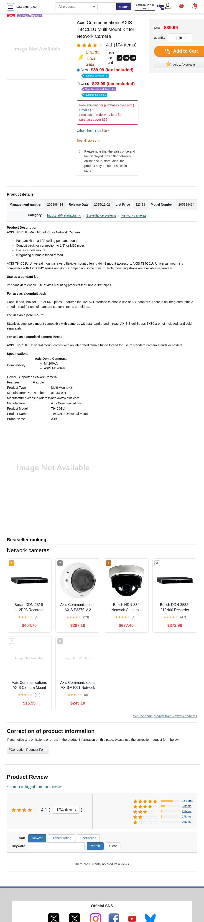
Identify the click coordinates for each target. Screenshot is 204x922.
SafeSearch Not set (145, 6)
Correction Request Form (27, 749)
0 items (186, 821)
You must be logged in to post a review (34, 787)
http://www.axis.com (65, 398)
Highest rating (61, 838)
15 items (187, 800)
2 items (186, 811)
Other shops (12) (93, 131)
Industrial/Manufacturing (64, 215)
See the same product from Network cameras (165, 716)
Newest (37, 838)
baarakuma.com (27, 6)
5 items (186, 806)
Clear (113, 846)
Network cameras (133, 215)
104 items (66, 809)
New (107, 72)
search (124, 7)
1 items (186, 816)
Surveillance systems (101, 215)
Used (108, 89)
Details (84, 110)
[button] (194, 6)
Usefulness (88, 838)
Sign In (160, 7)
